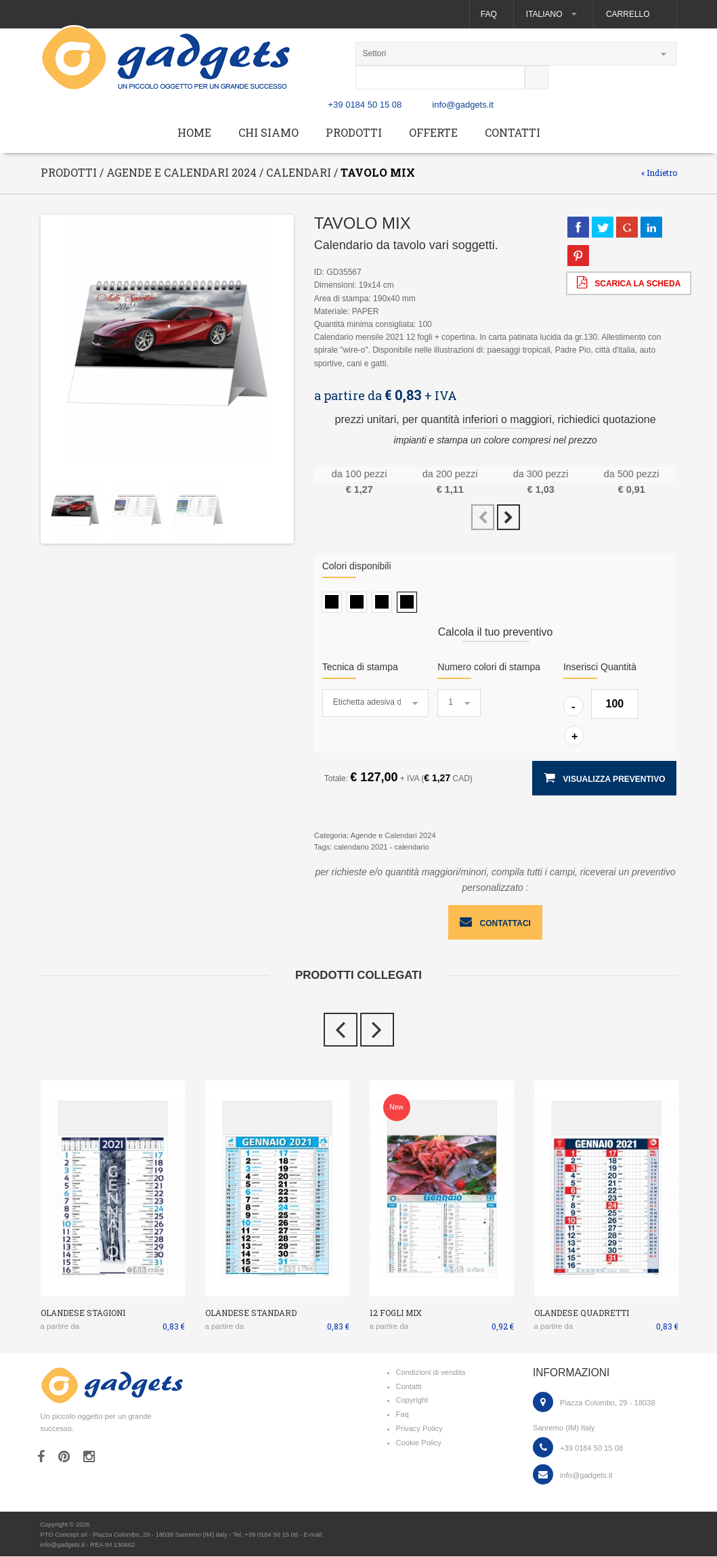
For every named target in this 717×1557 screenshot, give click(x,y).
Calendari (298, 173)
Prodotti (354, 133)
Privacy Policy (419, 1429)
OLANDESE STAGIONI (83, 1313)
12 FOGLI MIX (396, 1313)
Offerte (433, 133)
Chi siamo (268, 133)
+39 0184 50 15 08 (365, 105)
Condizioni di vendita (431, 1373)
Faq (488, 14)
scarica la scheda (628, 283)
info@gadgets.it (463, 105)
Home (194, 133)
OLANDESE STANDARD (251, 1313)
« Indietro (659, 173)
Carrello (627, 14)
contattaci (495, 923)
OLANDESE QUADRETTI (581, 1313)
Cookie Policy (418, 1443)
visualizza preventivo (604, 778)
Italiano (550, 14)
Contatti (512, 133)
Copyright (412, 1401)
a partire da (60, 1326)
